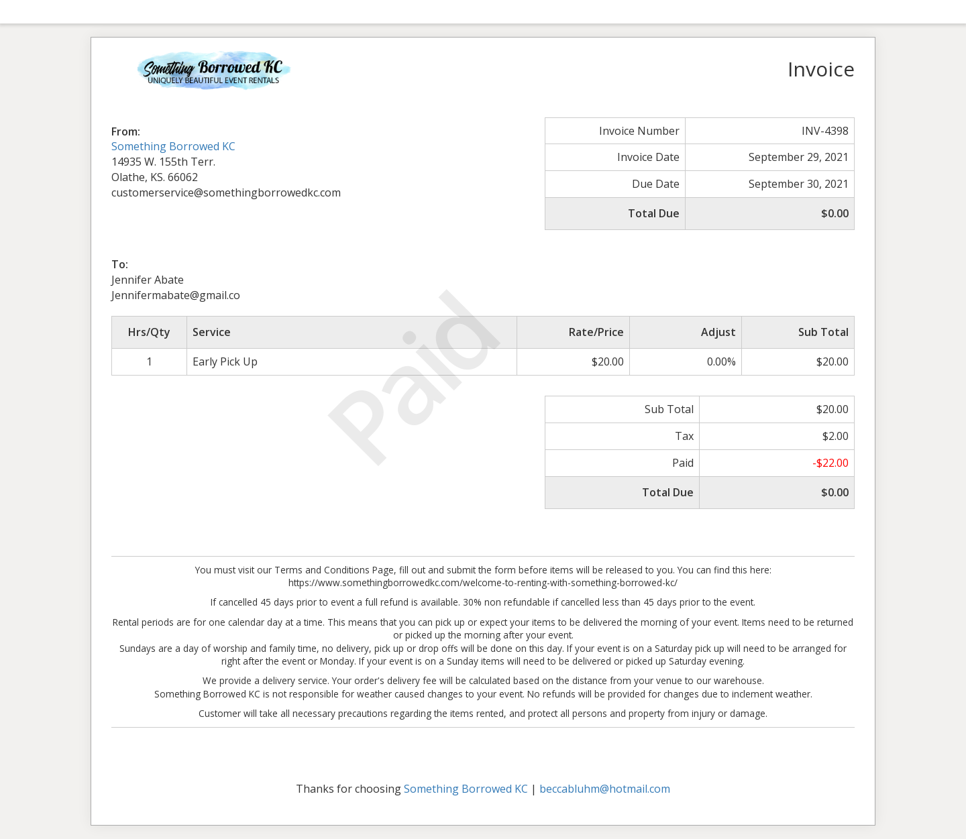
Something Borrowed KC (173, 146)
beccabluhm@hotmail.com (604, 788)
